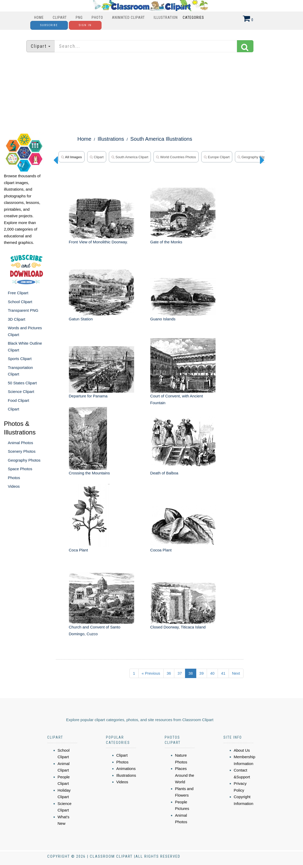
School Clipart (20, 301)
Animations (126, 768)
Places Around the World (184, 775)
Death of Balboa (164, 473)
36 (169, 673)
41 (223, 673)
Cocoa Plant (161, 550)
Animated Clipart (128, 17)
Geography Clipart (253, 157)
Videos (14, 486)
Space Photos (20, 469)
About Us (242, 750)
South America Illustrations (161, 139)
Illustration (166, 17)
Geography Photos (24, 460)
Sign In (85, 25)
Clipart (60, 17)
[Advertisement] (151, 92)
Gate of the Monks (166, 242)
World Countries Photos (176, 157)
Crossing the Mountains (89, 473)
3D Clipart (16, 319)
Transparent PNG (23, 310)
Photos (14, 477)
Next (236, 673)
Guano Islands (163, 319)
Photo (97, 17)
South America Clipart (129, 157)
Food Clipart (18, 400)
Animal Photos (20, 442)
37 (179, 673)
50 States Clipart (22, 383)
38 (190, 673)
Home (39, 17)
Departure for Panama (88, 396)
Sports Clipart (20, 358)
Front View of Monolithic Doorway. (98, 242)
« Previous (151, 673)
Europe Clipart (217, 157)
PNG (79, 17)
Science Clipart (21, 391)
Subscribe (49, 25)
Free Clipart (18, 293)
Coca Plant (78, 550)
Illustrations (111, 139)
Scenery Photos (21, 451)
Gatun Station (81, 319)
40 (212, 673)
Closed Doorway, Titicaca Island (178, 627)
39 (201, 673)
